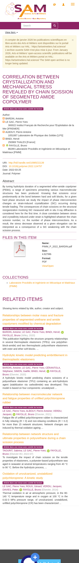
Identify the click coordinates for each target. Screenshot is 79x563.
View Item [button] (11, 32)
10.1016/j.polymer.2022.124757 (25, 166)
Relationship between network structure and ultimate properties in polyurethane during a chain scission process (34, 438)
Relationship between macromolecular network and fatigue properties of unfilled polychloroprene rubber (34, 398)
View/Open (48, 266)
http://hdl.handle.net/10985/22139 (26, 162)
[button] (54, 4)
